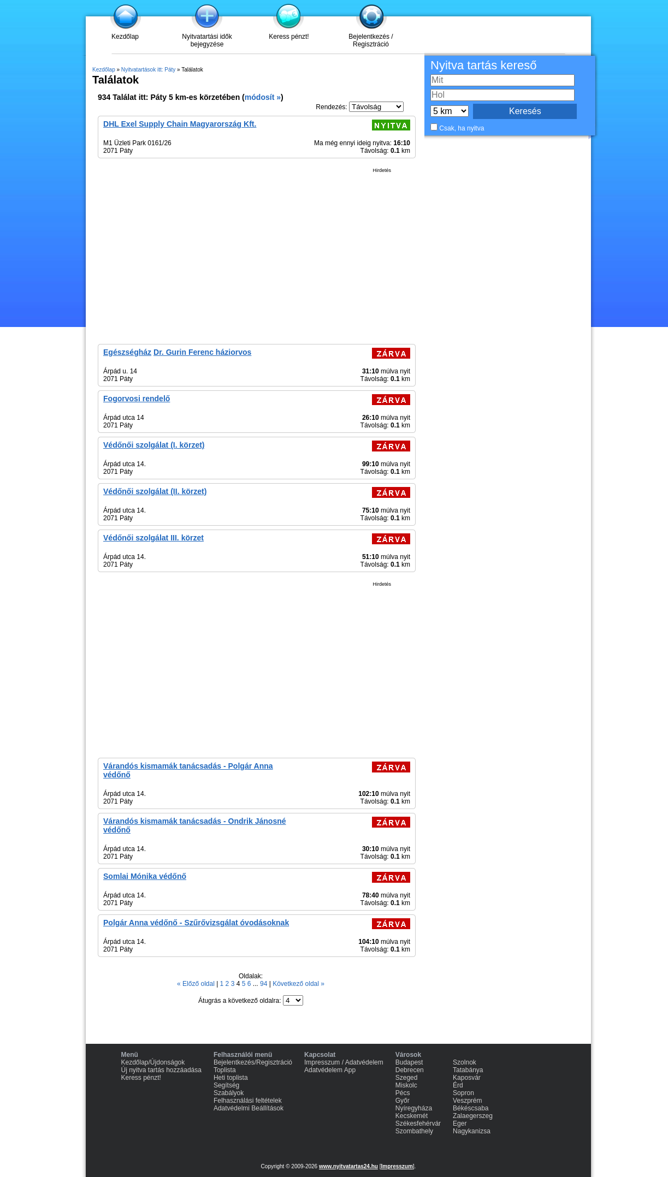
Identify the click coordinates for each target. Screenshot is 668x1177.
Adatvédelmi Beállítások (248, 1108)
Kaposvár (467, 1077)
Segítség (226, 1085)
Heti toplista (231, 1077)
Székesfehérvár (418, 1123)
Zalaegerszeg (473, 1116)
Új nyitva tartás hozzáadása (161, 1070)
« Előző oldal (196, 984)
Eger (459, 1123)
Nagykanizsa (471, 1131)
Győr (402, 1100)
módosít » (263, 97)
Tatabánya (468, 1070)
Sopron (463, 1093)
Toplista (225, 1070)
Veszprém (467, 1100)
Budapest (409, 1062)
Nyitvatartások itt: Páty (148, 70)
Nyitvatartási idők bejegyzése (207, 40)
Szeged (406, 1077)
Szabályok (229, 1093)
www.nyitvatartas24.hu (348, 1166)
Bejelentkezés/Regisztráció (253, 1062)
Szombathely (414, 1131)
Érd (458, 1085)
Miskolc (406, 1085)
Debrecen (409, 1070)
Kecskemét (411, 1116)
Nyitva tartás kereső (483, 65)
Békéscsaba (470, 1108)
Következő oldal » (298, 984)
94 (264, 984)
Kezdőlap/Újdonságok (153, 1062)
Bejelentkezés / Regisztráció (370, 40)
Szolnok (464, 1062)
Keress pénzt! (289, 36)
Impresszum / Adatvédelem (343, 1062)
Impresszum (396, 1166)
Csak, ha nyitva (461, 128)
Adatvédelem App (330, 1070)
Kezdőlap (125, 36)
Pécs (402, 1093)
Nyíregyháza (413, 1108)
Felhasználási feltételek (248, 1100)
